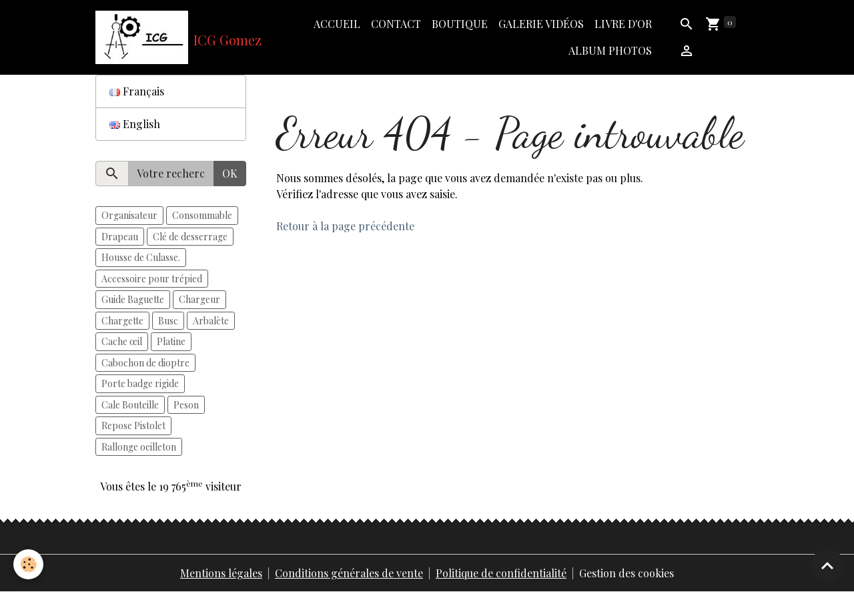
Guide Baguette (132, 299)
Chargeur (199, 299)
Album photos (610, 50)
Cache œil (121, 341)
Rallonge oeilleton (138, 446)
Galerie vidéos (541, 24)
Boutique (460, 24)
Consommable (202, 215)
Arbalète (211, 320)
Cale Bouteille (130, 404)
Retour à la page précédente (345, 226)
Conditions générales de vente (349, 573)
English (134, 124)
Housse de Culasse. (140, 257)
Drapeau (119, 236)
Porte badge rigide (140, 383)
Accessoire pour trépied (151, 278)
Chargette (122, 320)
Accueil (337, 24)
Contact (396, 24)
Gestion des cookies (626, 573)
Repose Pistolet (133, 425)
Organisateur (129, 215)
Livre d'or (623, 24)
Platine (171, 341)
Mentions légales (221, 573)
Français (136, 91)
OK (230, 173)
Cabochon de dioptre (145, 362)
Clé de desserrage (190, 236)
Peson (186, 404)
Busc (168, 320)
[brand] (170, 37)
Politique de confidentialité (501, 573)
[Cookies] (28, 564)
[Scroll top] (827, 565)
